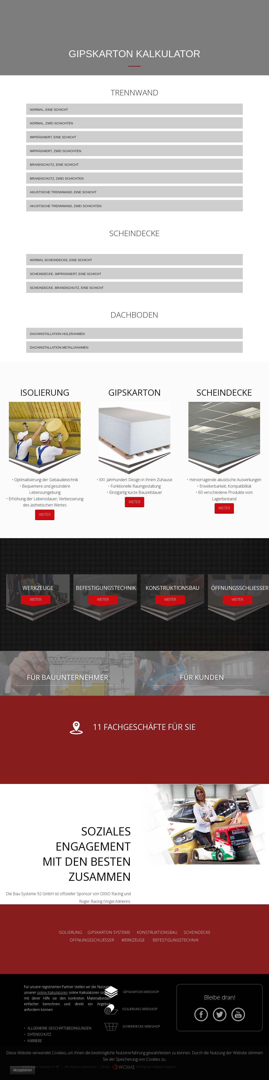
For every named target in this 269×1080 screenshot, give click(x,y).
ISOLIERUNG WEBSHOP (139, 1009)
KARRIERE (35, 1040)
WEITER (45, 514)
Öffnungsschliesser (92, 940)
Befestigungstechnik (176, 940)
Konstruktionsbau (157, 932)
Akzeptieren (22, 1070)
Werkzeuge (133, 940)
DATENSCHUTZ (39, 1034)
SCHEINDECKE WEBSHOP (141, 1026)
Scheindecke (197, 932)
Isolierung (70, 932)
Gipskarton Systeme (109, 932)
